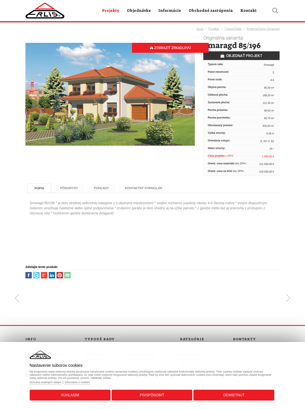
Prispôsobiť (152, 395)
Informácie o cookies (78, 382)
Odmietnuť (233, 395)
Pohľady (104, 188)
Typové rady (233, 29)
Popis (40, 188)
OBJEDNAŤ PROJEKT (241, 55)
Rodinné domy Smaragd (263, 29)
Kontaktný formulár (148, 188)
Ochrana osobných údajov (46, 382)
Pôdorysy (71, 188)
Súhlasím (70, 395)
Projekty (213, 29)
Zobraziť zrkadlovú (169, 48)
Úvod (199, 29)
